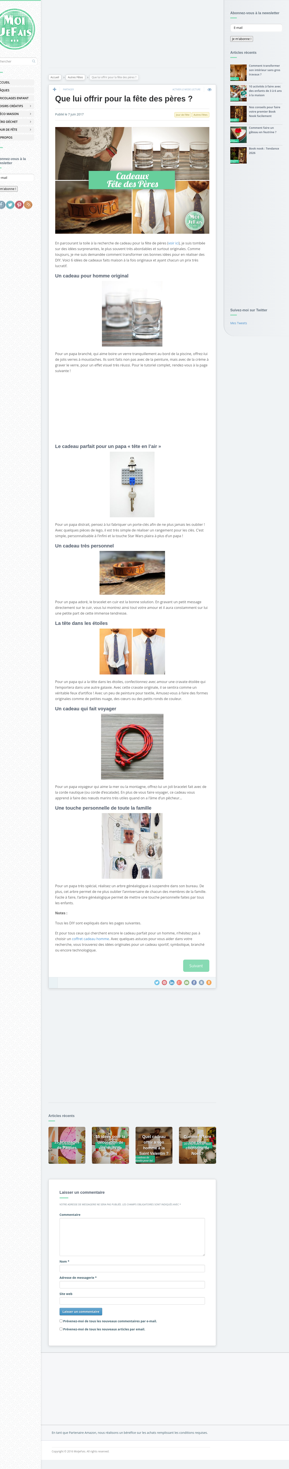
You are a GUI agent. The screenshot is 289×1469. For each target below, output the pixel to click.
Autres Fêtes (88, 78)
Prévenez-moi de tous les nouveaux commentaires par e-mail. (123, 1326)
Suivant (195, 974)
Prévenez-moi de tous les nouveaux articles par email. (117, 1334)
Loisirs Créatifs (21, 106)
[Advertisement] (138, 34)
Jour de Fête (19, 129)
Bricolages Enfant (24, 98)
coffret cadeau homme (112, 947)
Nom (77, 1266)
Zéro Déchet (19, 122)
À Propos (16, 137)
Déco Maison (19, 114)
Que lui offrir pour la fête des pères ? (136, 99)
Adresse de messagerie (91, 1282)
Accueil (15, 82)
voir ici (186, 234)
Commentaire (82, 1219)
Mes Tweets (238, 324)
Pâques (15, 90)
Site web (78, 1298)
